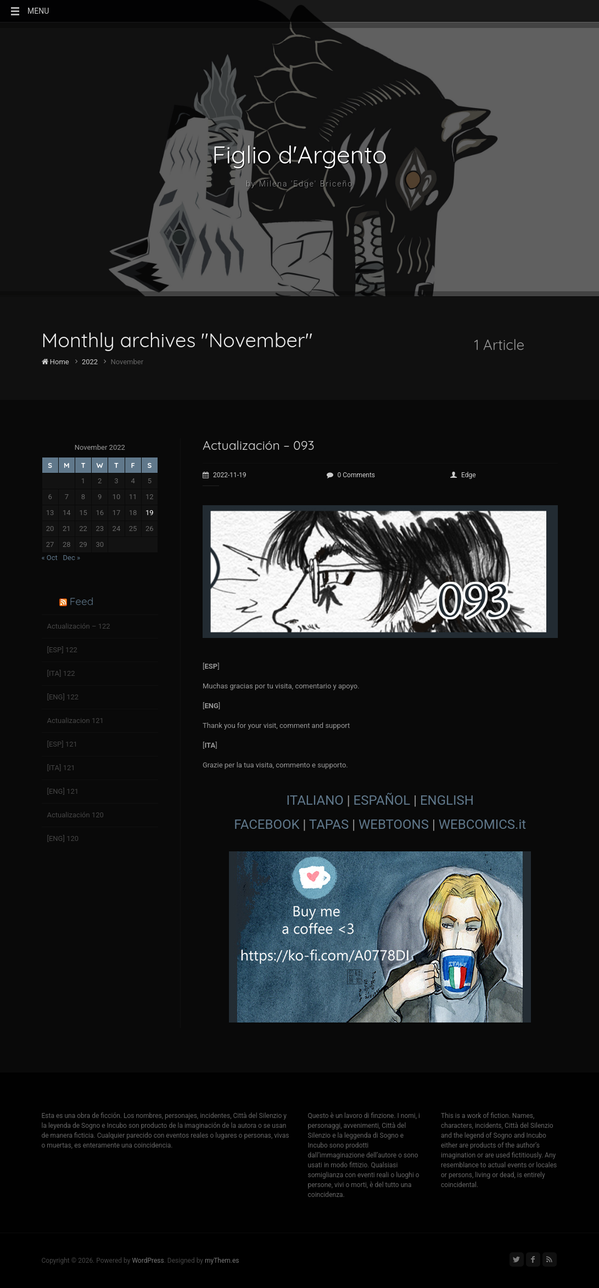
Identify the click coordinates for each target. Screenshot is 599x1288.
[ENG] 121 (63, 791)
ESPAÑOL (382, 800)
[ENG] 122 (63, 697)
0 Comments (351, 475)
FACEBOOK (266, 824)
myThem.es (222, 1260)
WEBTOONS (394, 824)
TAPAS (329, 824)
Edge (463, 475)
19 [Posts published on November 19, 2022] (149, 513)
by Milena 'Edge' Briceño (299, 183)
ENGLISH (447, 800)
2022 (90, 362)
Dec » (72, 557)
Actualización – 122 (78, 626)
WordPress (148, 1260)
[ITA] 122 (61, 673)
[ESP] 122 (62, 650)
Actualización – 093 (259, 445)
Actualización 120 (75, 815)
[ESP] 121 (62, 744)
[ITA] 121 (61, 768)
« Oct (50, 557)
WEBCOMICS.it (482, 824)
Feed (81, 601)
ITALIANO (315, 800)
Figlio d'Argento (299, 155)
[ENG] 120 (63, 838)
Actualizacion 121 (75, 720)
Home (55, 362)
